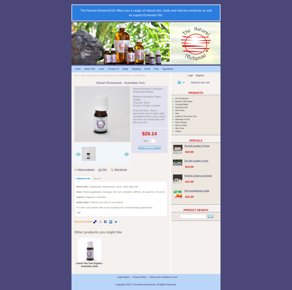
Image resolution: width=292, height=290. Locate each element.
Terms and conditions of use (163, 277)
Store (78, 69)
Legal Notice (123, 277)
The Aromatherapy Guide (196, 191)
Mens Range (181, 122)
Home (147, 69)
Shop (83, 76)
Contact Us (113, 69)
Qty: (146, 141)
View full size (120, 169)
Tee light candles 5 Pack (196, 161)
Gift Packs (180, 110)
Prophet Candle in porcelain (198, 175)
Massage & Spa (182, 119)
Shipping (136, 69)
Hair (177, 113)
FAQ (156, 69)
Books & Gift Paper (184, 101)
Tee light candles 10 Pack (197, 146)
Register (200, 75)
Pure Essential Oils (107, 76)
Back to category (86, 169)
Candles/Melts (181, 104)
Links (101, 69)
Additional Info (83, 178)
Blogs (125, 69)
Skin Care (179, 128)
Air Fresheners (182, 98)
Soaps (178, 131)
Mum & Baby (181, 125)
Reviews (97, 178)
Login (190, 75)
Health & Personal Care (186, 116)
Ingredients (167, 69)
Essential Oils (92, 76)
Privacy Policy (140, 277)
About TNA (89, 69)
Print (104, 169)
